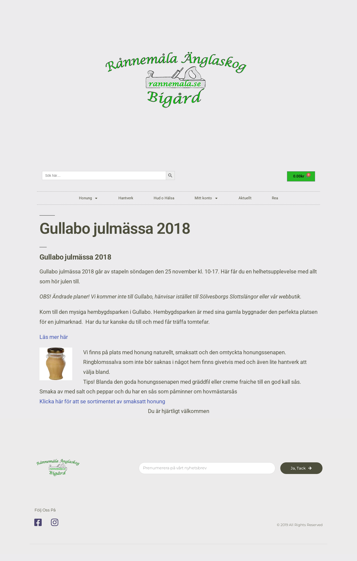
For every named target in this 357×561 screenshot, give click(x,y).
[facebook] (40, 522)
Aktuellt (245, 198)
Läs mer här (55, 337)
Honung (88, 198)
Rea (275, 198)
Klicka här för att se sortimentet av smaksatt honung (102, 401)
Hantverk (125, 198)
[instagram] (56, 522)
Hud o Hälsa (164, 198)
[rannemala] (178, 81)
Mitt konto (206, 198)
